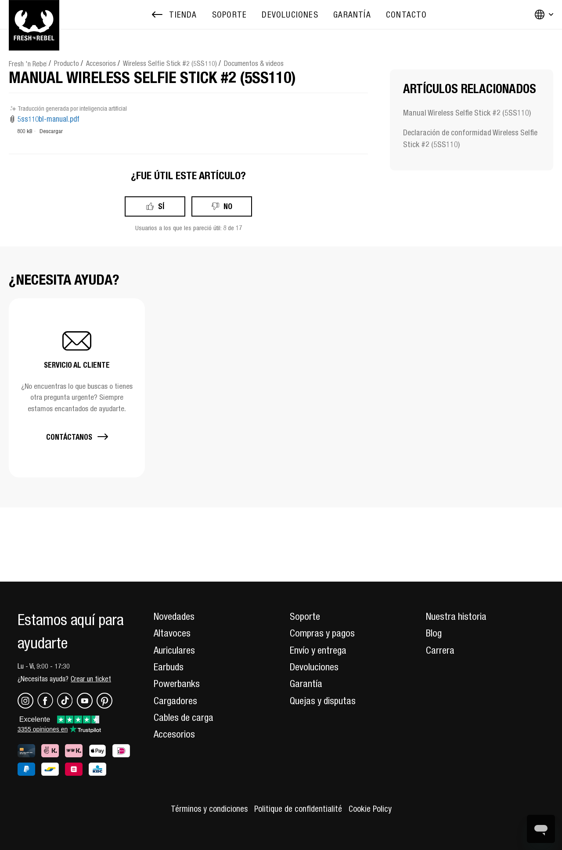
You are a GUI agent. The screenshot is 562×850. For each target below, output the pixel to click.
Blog (434, 633)
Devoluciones (314, 667)
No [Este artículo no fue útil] (227, 206)
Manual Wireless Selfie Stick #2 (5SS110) (467, 112)
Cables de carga (183, 717)
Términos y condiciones (209, 809)
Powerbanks (177, 683)
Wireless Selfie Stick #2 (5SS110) (170, 63)
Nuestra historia (456, 616)
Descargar (51, 131)
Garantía (306, 683)
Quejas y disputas (323, 700)
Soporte (305, 616)
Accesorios (101, 63)
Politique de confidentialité (298, 809)
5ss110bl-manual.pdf (48, 119)
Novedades (174, 616)
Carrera (440, 650)
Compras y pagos (322, 633)
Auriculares (174, 650)
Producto (66, 63)
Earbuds (169, 667)
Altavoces (172, 633)
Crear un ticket (91, 679)
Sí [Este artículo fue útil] (161, 206)
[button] (77, 387)
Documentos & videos (254, 63)
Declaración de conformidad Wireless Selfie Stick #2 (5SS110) (470, 138)
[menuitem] (229, 14)
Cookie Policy (370, 809)
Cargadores (175, 700)
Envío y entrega (318, 650)
